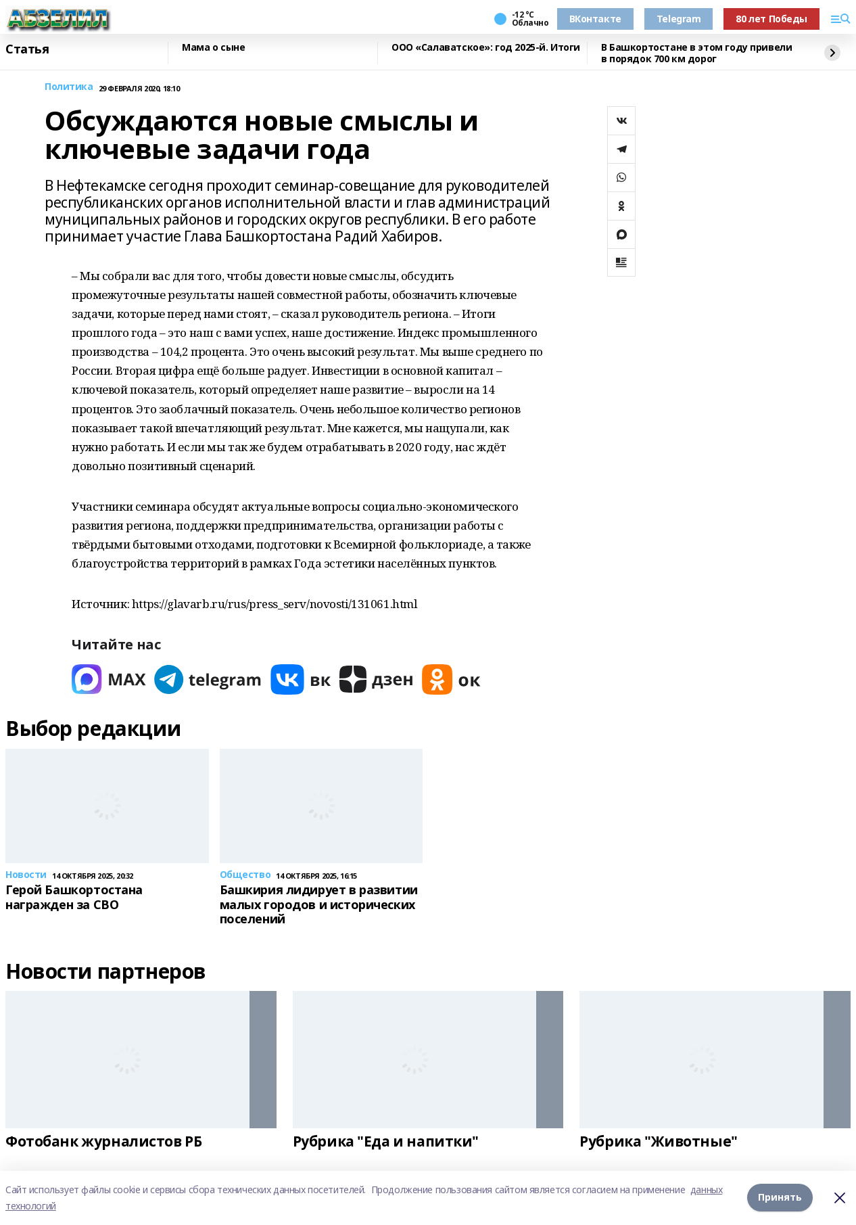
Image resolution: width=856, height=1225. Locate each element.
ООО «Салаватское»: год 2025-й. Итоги (485, 47)
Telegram (679, 18)
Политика (69, 87)
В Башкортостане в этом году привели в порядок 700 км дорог (696, 53)
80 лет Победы (771, 18)
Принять (780, 1197)
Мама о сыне (213, 47)
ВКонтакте (595, 18)
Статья (27, 49)
